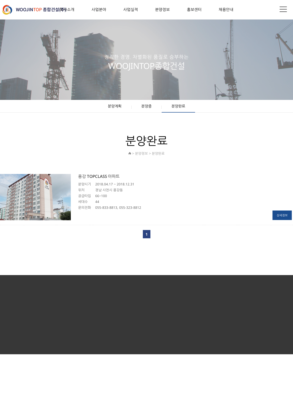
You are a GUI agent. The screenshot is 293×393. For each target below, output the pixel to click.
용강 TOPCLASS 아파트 (99, 176)
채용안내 (226, 9)
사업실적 (130, 9)
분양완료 (178, 106)
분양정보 (162, 9)
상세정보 (282, 215)
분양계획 (114, 106)
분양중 (146, 106)
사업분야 (99, 9)
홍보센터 (194, 9)
